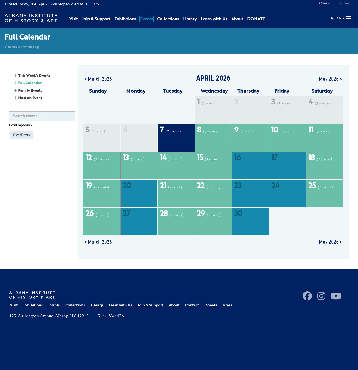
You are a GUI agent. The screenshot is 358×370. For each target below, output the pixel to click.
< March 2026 (98, 78)
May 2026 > (330, 78)
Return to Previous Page (23, 47)
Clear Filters (21, 135)
